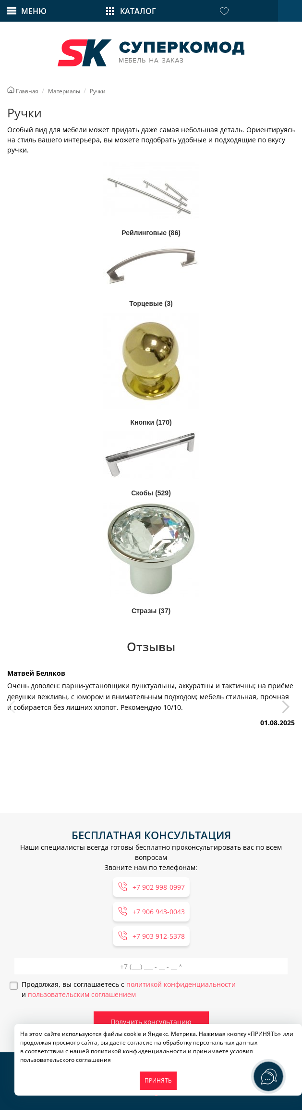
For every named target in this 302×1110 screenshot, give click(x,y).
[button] (288, 710)
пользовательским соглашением (82, 994)
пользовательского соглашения (65, 1060)
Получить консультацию (151, 1021)
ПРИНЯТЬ (158, 1080)
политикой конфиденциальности (181, 984)
